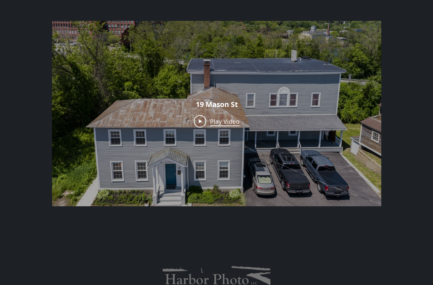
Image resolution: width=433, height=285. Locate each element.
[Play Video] (217, 121)
